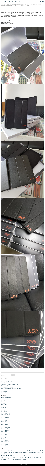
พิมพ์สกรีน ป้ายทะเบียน (5, 427)
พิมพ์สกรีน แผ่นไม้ (4, 444)
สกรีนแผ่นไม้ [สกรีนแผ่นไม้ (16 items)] (3, 459)
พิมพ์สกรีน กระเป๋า (4, 418)
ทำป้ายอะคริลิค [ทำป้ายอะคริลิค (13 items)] (10, 450)
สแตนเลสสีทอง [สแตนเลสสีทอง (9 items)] (20, 459)
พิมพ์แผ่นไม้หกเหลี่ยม (5, 385)
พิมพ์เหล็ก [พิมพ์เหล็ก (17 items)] (8, 454)
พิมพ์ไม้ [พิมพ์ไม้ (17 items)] (10, 455)
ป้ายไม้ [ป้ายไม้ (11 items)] (26, 450)
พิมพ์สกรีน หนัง (19, 4)
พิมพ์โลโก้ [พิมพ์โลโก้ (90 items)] (5, 456)
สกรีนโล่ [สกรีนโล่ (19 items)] (16, 459)
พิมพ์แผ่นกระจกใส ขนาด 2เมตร (7, 381)
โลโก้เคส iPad (26, 5)
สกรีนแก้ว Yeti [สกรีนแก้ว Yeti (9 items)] (31, 457)
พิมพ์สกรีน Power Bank (5, 414)
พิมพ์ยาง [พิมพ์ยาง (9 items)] (19, 452)
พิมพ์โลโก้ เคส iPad (8, 5)
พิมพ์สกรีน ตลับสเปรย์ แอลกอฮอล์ (7, 423)
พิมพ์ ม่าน (3, 406)
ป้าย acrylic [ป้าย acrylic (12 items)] (15, 450)
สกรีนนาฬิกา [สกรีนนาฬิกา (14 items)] (33, 455)
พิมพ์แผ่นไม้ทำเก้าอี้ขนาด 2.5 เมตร (7, 380)
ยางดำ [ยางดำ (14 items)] (17, 455)
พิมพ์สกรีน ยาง (4, 431)
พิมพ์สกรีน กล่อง (4, 420)
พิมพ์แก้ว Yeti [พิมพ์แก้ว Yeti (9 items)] (11, 454)
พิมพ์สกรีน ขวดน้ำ (4, 421)
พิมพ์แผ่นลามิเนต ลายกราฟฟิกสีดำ (7, 387)
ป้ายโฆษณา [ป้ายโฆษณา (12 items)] (22, 450)
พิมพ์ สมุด (3, 408)
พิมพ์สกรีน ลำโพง (4, 433)
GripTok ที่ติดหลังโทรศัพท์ (6, 397)
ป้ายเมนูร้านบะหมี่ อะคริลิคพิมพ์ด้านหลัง (8, 390)
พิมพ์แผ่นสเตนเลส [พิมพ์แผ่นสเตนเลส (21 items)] (18, 454)
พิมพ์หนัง (35, 4)
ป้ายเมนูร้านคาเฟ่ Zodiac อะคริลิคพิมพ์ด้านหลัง (10, 384)
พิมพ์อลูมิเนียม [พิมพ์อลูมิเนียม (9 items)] (38, 452)
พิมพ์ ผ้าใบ (3, 403)
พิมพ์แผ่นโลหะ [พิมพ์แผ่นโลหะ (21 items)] (34, 454)
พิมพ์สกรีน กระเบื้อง (5, 417)
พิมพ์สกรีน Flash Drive (5, 413)
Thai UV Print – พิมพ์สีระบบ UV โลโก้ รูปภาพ (10, 1)
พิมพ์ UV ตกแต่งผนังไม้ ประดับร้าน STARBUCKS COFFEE (12, 388)
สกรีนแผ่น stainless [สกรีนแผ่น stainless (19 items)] (38, 457)
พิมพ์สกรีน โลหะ (4, 445)
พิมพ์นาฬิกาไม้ (4, 391)
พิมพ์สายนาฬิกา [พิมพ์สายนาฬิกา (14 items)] (28, 452)
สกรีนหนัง (14, 5)
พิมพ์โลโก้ (3, 5)
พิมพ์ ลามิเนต (3, 407)
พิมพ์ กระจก (3, 401)
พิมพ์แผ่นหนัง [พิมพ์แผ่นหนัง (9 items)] (23, 454)
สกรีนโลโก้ (18, 5)
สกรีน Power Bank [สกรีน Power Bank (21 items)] (27, 455)
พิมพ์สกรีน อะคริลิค (4, 440)
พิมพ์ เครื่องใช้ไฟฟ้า (5, 411)
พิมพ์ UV (32, 4)
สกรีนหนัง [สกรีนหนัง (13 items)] (20, 457)
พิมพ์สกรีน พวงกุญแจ (5, 430)
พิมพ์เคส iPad (40, 4)
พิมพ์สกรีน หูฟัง (4, 438)
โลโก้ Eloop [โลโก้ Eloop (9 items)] (24, 459)
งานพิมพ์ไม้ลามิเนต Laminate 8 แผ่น (8, 382)
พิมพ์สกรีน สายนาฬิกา (5, 434)
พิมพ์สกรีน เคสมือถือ (25, 4)
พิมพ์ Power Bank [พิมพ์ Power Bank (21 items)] (31, 450)
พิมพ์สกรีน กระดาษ (4, 416)
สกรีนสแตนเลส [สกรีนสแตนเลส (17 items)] (15, 457)
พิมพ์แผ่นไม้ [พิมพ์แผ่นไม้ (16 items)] (39, 454)
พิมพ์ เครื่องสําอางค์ (4, 410)
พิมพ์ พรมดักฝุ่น (4, 404)
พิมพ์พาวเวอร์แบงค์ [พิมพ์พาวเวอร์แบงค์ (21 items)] (14, 452)
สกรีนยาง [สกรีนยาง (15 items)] (10, 457)
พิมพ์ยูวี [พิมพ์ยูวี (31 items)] (23, 452)
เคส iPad (22, 5)
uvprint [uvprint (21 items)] (5, 450)
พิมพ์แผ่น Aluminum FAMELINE (7, 392)
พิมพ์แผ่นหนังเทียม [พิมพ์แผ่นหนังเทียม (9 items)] (27, 454)
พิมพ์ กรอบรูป (3, 400)
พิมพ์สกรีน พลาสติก (4, 428)
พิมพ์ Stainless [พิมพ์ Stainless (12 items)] (37, 450)
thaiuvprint (13, 4)
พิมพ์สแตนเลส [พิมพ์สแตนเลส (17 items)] (33, 452)
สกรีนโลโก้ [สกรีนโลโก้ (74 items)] (10, 459)
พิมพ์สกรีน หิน (3, 437)
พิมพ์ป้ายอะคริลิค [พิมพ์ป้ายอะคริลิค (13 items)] (7, 452)
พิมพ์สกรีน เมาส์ (4, 443)
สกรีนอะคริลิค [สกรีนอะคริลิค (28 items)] (25, 457)
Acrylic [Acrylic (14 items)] (2, 450)
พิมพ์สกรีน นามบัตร (4, 424)
